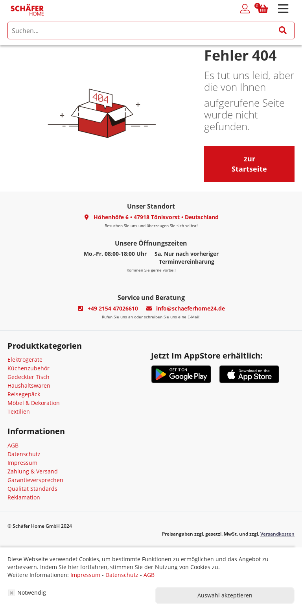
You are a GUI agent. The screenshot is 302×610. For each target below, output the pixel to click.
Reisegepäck (23, 394)
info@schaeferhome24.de (190, 308)
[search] (151, 30)
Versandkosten (277, 534)
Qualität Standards (32, 488)
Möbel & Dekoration (33, 403)
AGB (12, 445)
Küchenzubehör (28, 368)
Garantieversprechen (35, 480)
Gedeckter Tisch (28, 377)
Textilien (18, 411)
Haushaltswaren (28, 385)
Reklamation (23, 497)
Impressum (22, 462)
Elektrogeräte (24, 359)
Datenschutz (24, 454)
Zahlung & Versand (32, 471)
